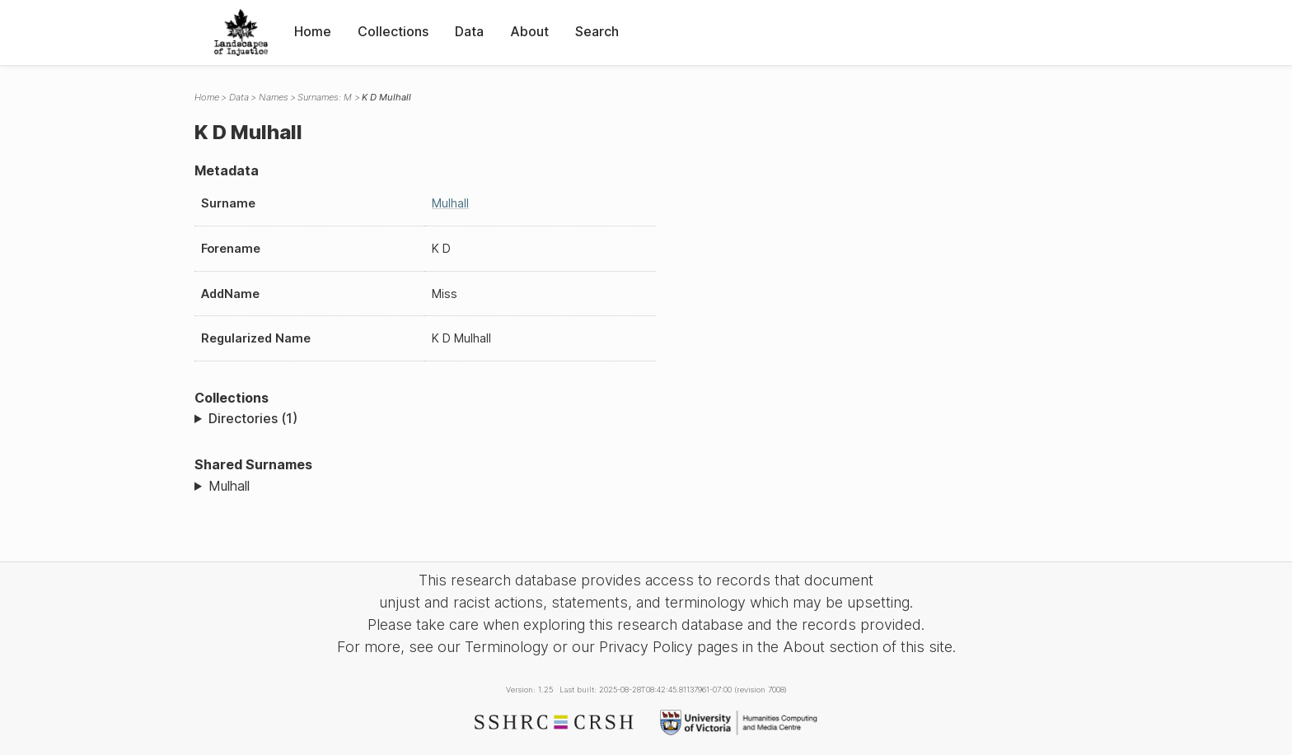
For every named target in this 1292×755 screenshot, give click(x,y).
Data (469, 31)
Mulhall (450, 203)
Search (597, 31)
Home (312, 31)
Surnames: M (324, 97)
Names (273, 97)
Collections (393, 31)
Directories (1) (252, 418)
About (529, 31)
